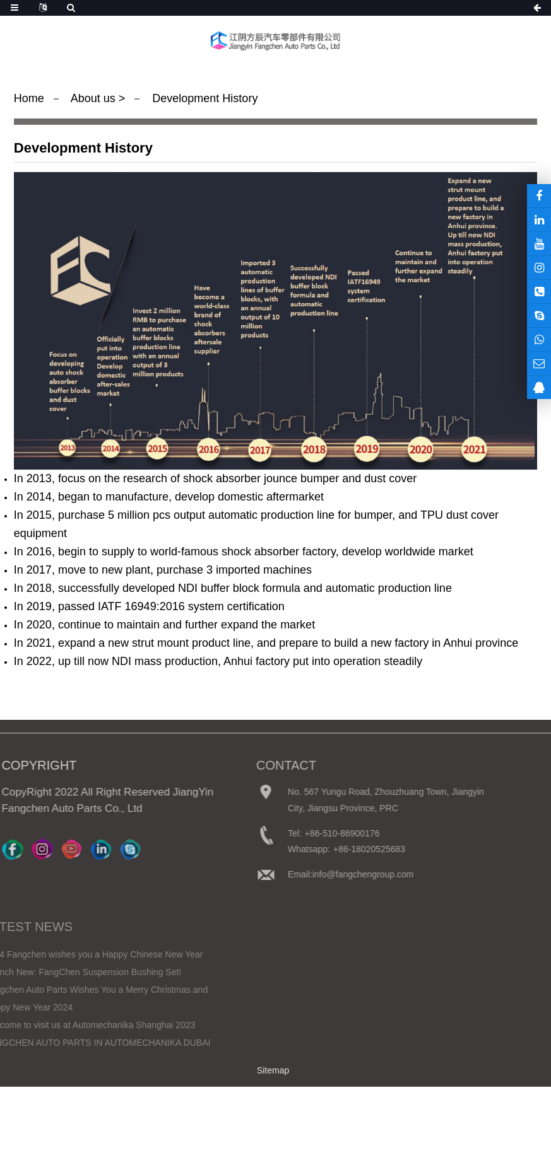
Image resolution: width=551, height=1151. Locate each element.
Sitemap (273, 1070)
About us (95, 98)
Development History (203, 98)
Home (29, 98)
